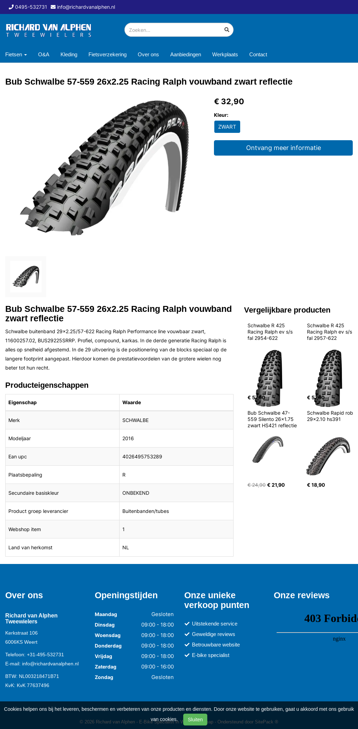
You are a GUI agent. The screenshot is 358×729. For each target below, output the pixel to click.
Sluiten (195, 719)
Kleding (68, 54)
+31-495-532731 (45, 654)
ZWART (227, 126)
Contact (258, 54)
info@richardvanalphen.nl (50, 663)
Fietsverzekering (107, 54)
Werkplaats (225, 54)
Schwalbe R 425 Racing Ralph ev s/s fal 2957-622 (330, 331)
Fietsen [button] (16, 54)
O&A (43, 54)
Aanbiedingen (185, 54)
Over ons (148, 54)
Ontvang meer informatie (283, 147)
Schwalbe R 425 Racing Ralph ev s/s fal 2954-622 (271, 331)
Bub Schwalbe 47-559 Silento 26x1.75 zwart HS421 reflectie (272, 419)
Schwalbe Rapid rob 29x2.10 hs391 (331, 416)
